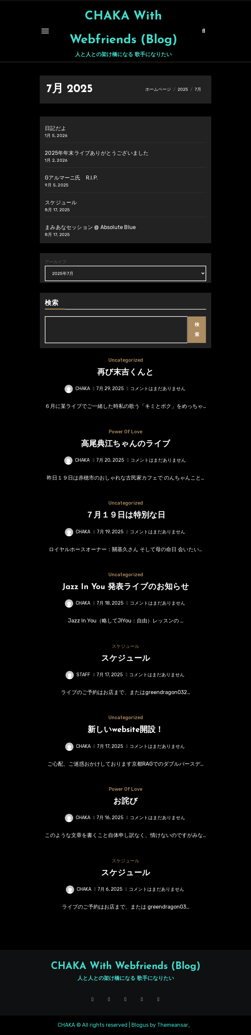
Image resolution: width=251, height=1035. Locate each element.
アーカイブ (55, 261)
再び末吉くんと (125, 373)
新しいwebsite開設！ (125, 730)
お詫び (125, 802)
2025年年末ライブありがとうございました (97, 153)
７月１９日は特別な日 (125, 515)
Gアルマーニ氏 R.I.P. (71, 178)
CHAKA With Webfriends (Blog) (125, 966)
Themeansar (172, 1025)
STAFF (78, 675)
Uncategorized (125, 360)
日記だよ (55, 128)
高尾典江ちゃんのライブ (125, 444)
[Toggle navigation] (45, 31)
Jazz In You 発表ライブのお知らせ (125, 587)
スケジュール (61, 202)
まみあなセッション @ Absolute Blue (90, 227)
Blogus (140, 1025)
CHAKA (77, 388)
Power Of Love (125, 432)
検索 (52, 303)
